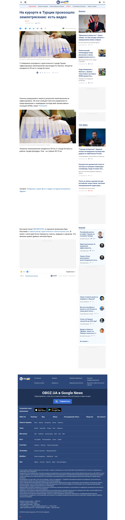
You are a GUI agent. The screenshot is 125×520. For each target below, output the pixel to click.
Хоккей (49, 428)
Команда (54, 378)
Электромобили (46, 439)
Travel (60, 275)
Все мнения (83, 341)
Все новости (101, 417)
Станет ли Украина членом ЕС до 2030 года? (88, 320)
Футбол (36, 428)
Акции (54, 439)
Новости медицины (39, 456)
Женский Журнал (61, 462)
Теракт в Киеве (92, 6)
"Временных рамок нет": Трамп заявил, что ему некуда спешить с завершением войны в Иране (91, 37)
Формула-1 (60, 428)
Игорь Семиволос (84, 301)
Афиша (36, 462)
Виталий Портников (85, 336)
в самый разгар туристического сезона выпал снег (48, 231)
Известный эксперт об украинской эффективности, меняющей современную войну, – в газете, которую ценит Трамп (88, 246)
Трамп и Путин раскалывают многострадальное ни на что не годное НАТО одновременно (88, 258)
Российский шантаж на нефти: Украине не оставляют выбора (87, 234)
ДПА (55, 434)
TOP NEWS (83, 125)
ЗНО (59, 434)
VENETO (68, 6)
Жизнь (55, 417)
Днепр (54, 422)
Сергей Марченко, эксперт (86, 314)
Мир (43, 417)
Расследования (69, 417)
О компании (37, 378)
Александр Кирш (84, 250)
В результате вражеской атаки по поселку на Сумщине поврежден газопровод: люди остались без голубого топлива (91, 166)
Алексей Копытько (85, 238)
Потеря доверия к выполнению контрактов (91, 156)
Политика (34, 417)
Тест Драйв (37, 439)
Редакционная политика (31, 275)
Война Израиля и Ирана (57, 6)
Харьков (41, 422)
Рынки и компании (39, 450)
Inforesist (43, 106)
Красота (48, 462)
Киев (35, 422)
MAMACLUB (50, 456)
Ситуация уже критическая (87, 188)
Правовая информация (75, 378)
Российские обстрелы (79, 6)
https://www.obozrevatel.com (78, 470)
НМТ (63, 434)
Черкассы (60, 422)
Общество (89, 417)
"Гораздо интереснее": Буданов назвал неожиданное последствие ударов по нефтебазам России (92, 151)
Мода (53, 462)
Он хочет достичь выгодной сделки (89, 42)
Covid (56, 456)
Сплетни (42, 462)
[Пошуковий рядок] (103, 2)
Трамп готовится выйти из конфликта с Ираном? (89, 298)
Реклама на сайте (39, 383)
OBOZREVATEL (38, 229)
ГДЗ (35, 434)
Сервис (60, 439)
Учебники (40, 434)
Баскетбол (43, 428)
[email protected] (40, 507)
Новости (27, 21)
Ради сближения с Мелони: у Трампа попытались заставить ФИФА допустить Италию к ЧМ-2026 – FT (88, 72)
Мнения (82, 228)
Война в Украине (43, 6)
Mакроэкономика (51, 450)
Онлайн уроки (49, 434)
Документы (55, 383)
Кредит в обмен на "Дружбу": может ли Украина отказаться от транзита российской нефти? (88, 331)
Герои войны (32, 6)
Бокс (54, 428)
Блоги (77, 417)
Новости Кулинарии (52, 445)
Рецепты (36, 445)
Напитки (43, 445)
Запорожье (48, 422)
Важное (82, 11)
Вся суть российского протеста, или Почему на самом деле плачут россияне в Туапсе (88, 309)
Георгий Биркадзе (84, 324)
